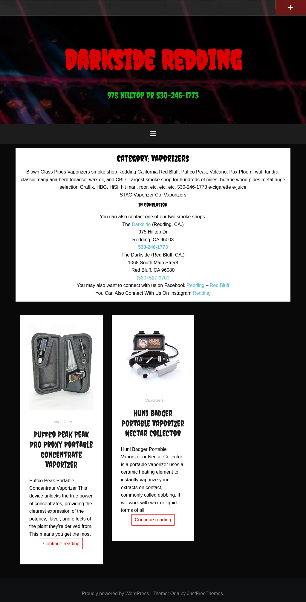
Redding (195, 285)
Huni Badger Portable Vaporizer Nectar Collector (153, 423)
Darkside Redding (153, 60)
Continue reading (61, 543)
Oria (174, 593)
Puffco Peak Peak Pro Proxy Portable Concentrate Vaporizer (61, 449)
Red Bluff (220, 285)
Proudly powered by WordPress (115, 593)
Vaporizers (63, 422)
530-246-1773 (153, 247)
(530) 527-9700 (153, 277)
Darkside (141, 224)
